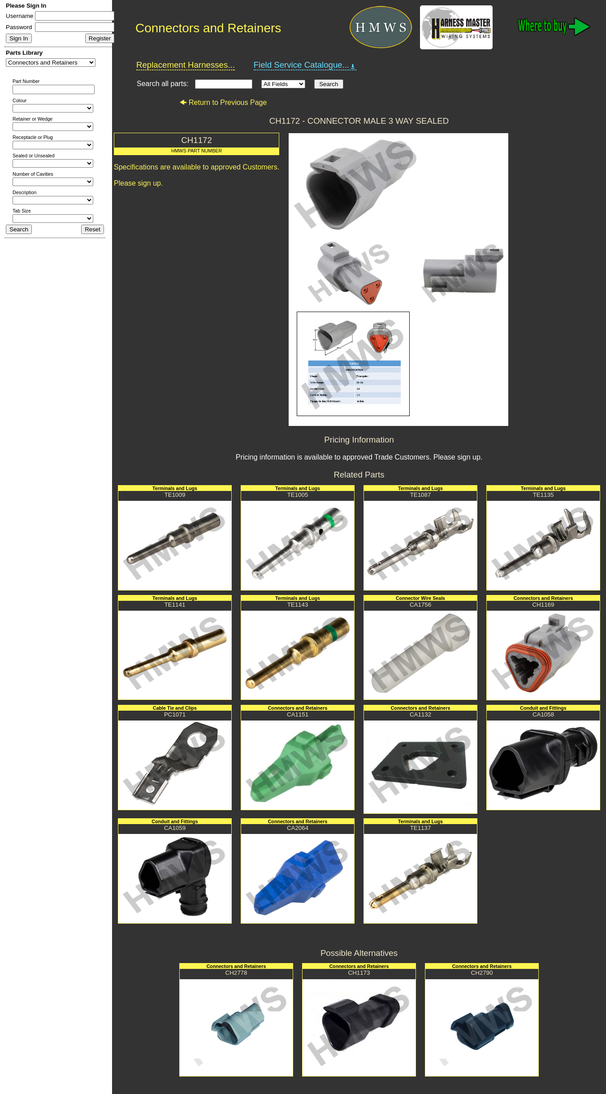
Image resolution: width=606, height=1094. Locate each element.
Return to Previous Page (223, 102)
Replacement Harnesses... (185, 64)
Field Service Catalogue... (305, 65)
